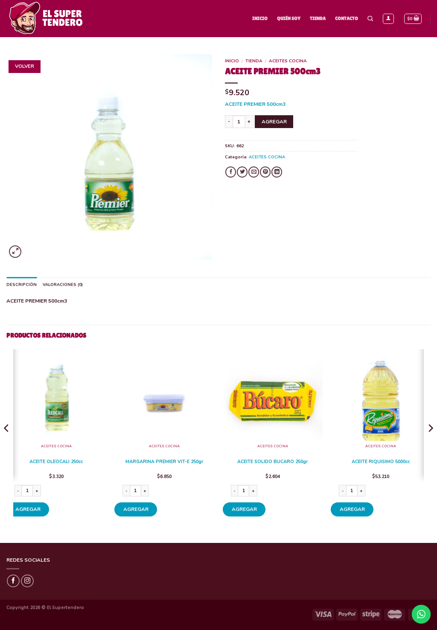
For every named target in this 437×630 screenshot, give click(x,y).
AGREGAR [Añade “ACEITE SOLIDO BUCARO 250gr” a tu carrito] (244, 509)
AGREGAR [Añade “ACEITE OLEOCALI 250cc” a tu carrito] (28, 509)
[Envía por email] (253, 172)
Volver (24, 66)
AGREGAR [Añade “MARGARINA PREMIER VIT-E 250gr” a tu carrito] (136, 509)
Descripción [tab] (21, 284)
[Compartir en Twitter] (242, 172)
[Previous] (6, 445)
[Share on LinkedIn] (276, 172)
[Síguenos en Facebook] (13, 581)
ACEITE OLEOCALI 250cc (56, 462)
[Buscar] (370, 18)
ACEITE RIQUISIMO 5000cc (381, 462)
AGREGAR (274, 121)
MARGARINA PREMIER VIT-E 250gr (164, 462)
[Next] (430, 445)
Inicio (260, 18)
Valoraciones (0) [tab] (63, 284)
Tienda (318, 18)
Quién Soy (288, 18)
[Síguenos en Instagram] (27, 581)
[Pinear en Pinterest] (265, 172)
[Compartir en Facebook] (230, 172)
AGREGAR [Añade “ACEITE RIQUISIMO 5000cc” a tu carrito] (352, 509)
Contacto (346, 18)
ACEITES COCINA (288, 61)
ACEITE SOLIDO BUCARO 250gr (272, 462)
